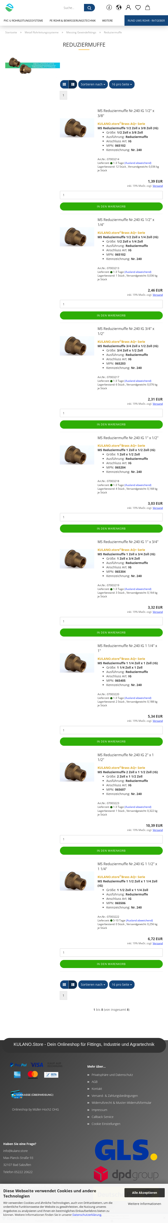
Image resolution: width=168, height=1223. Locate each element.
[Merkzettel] (138, 7)
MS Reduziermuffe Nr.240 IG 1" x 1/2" (128, 437)
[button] (119, 7)
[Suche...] (89, 7)
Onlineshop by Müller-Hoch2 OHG (35, 1109)
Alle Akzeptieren (144, 1193)
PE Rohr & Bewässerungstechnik (73, 20)
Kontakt (97, 1089)
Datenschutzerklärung (86, 1215)
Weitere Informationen (144, 1204)
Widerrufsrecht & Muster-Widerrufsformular (121, 1103)
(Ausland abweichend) (137, 163)
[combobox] (93, 84)
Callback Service (103, 1117)
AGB (95, 1082)
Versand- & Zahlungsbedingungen (115, 1096)
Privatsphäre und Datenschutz (112, 1075)
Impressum (99, 1110)
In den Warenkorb (111, 206)
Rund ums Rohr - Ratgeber (146, 20)
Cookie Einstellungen (106, 1124)
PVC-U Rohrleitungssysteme (23, 20)
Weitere (107, 20)
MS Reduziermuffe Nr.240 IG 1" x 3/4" (128, 541)
